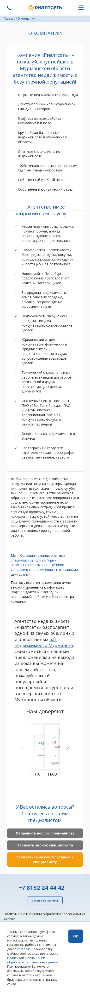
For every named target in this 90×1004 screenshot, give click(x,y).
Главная (9, 19)
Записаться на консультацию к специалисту (45, 859)
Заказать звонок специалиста (45, 845)
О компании (26, 19)
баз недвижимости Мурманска (43, 642)
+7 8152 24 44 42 (41, 887)
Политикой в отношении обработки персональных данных (33, 960)
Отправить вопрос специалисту (45, 833)
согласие (24, 949)
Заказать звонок (45, 900)
